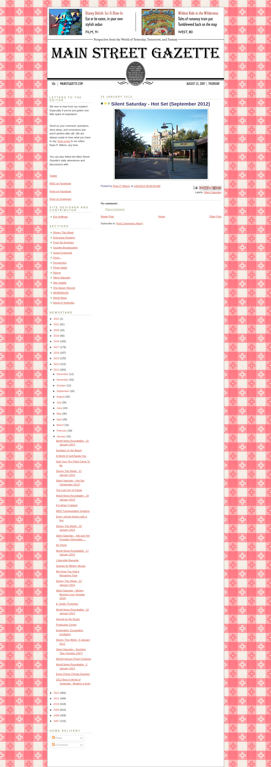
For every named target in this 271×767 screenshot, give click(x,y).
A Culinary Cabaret (67, 505)
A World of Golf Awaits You (71, 456)
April (59, 419)
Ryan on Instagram (60, 199)
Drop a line (64, 141)
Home (161, 216)
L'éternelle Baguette (67, 560)
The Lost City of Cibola (69, 490)
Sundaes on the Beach (69, 450)
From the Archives (63, 242)
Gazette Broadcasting (65, 247)
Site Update (60, 282)
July (59, 402)
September (63, 391)
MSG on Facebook (60, 183)
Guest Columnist (62, 252)
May (59, 413)
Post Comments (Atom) (129, 223)
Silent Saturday (213, 192)
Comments (60, 745)
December (63, 374)
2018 (57, 341)
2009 (57, 709)
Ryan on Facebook (60, 191)
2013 (57, 369)
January (61, 436)
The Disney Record (64, 287)
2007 (57, 721)
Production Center (66, 624)
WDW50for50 (61, 292)
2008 (57, 715)
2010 (57, 704)
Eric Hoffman (60, 216)
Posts (57, 738)
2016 (57, 352)
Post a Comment (114, 209)
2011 (57, 698)
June (60, 408)
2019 (57, 335)
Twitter (53, 175)
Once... (57, 257)
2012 (57, 692)
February (62, 430)
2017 (57, 347)
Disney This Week (63, 232)
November (63, 379)
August (61, 396)
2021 (57, 324)
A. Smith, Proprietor (67, 603)
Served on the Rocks (68, 619)
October (61, 385)
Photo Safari (60, 267)
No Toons (61, 545)
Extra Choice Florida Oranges (73, 674)
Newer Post (107, 216)
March (61, 425)
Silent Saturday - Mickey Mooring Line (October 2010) (70, 594)
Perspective (60, 262)
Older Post (215, 216)
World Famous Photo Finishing (73, 658)
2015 (57, 358)
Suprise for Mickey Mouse (70, 565)
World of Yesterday (64, 302)
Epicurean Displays (64, 237)
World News (60, 297)
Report (57, 272)
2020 (57, 330)
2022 (57, 318)
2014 (57, 364)
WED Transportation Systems (73, 511)
